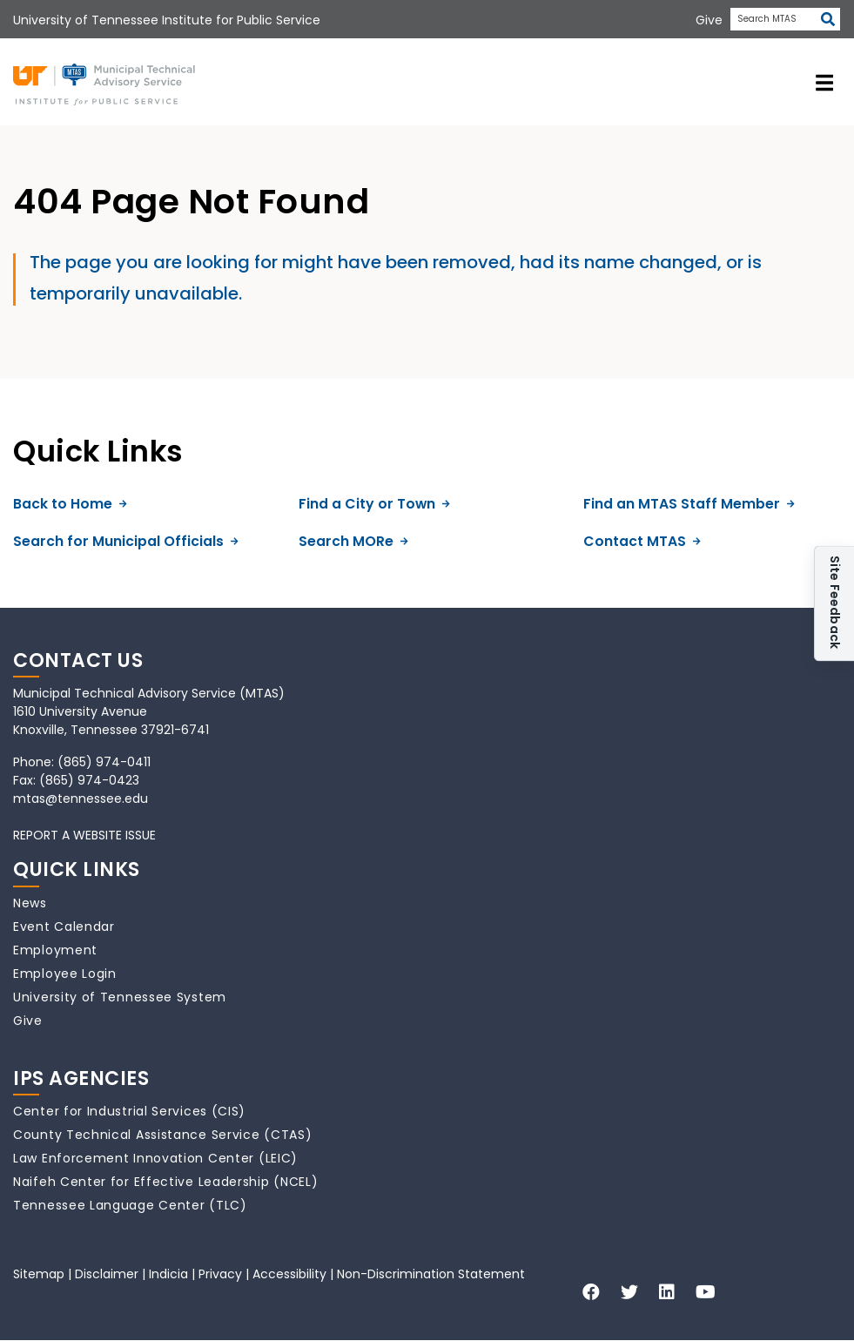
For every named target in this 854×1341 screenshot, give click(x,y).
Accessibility (289, 1274)
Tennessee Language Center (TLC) (130, 1205)
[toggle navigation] (824, 81)
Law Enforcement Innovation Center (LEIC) (155, 1158)
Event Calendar (64, 926)
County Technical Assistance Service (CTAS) (162, 1134)
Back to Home (70, 504)
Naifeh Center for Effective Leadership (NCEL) (166, 1181)
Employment (55, 950)
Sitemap (38, 1274)
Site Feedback (835, 604)
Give (28, 1020)
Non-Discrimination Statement (431, 1274)
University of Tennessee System (119, 997)
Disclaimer (106, 1274)
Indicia (168, 1274)
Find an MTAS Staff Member (689, 504)
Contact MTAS (642, 541)
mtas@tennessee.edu (80, 798)
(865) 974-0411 (104, 762)
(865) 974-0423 (89, 780)
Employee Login (65, 973)
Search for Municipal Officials (126, 541)
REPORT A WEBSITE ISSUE (84, 835)
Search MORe (353, 541)
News (30, 903)
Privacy (220, 1274)
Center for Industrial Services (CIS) (129, 1111)
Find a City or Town (374, 504)
